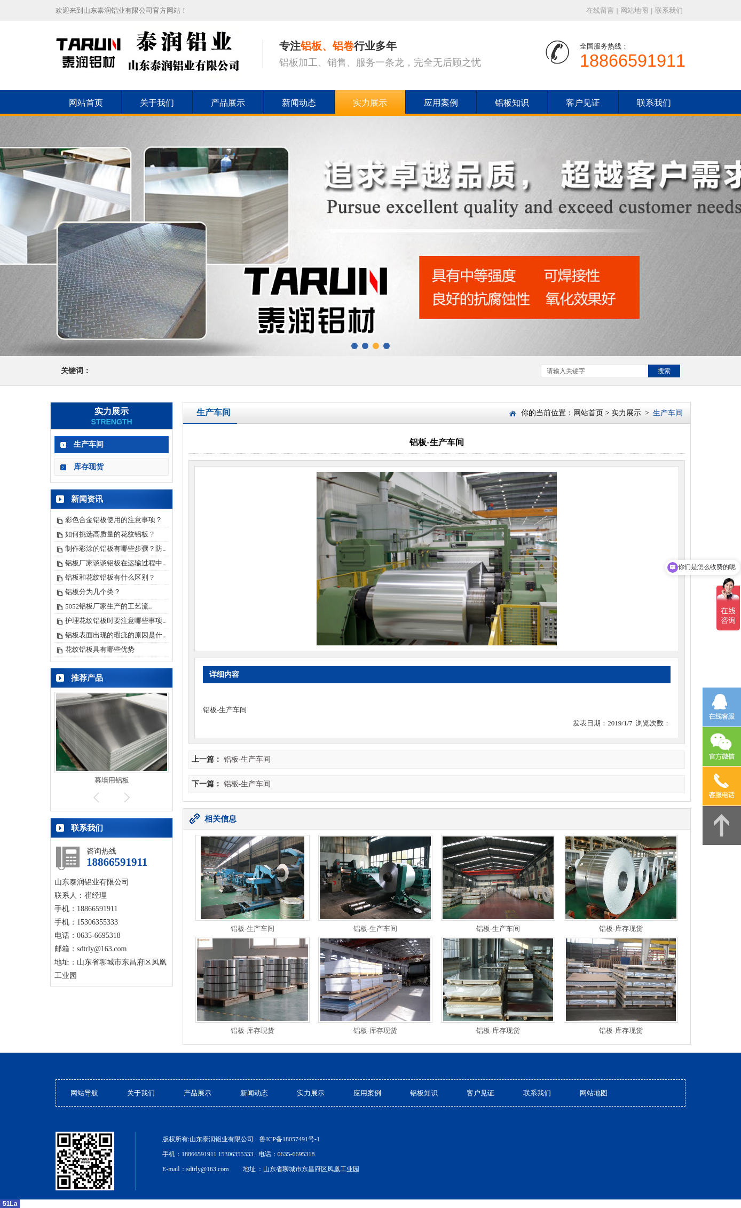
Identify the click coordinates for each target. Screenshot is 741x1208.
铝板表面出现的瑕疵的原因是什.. (115, 635)
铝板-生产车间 (247, 759)
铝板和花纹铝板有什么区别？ (110, 577)
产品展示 (228, 102)
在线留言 (600, 10)
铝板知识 (512, 102)
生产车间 (89, 444)
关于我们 (157, 102)
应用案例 (441, 102)
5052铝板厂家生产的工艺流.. (108, 606)
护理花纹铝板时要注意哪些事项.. (115, 621)
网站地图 (634, 10)
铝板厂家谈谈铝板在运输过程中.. (115, 563)
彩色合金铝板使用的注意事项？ (113, 520)
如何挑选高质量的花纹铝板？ (110, 534)
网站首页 (588, 413)
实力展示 (370, 102)
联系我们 (669, 10)
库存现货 (89, 467)
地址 (249, 1169)
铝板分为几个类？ (93, 592)
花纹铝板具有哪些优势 (100, 649)
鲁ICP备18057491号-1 (289, 1139)
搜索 (664, 371)
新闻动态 (299, 102)
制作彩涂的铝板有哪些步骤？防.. (115, 548)
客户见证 (583, 102)
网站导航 (84, 1093)
